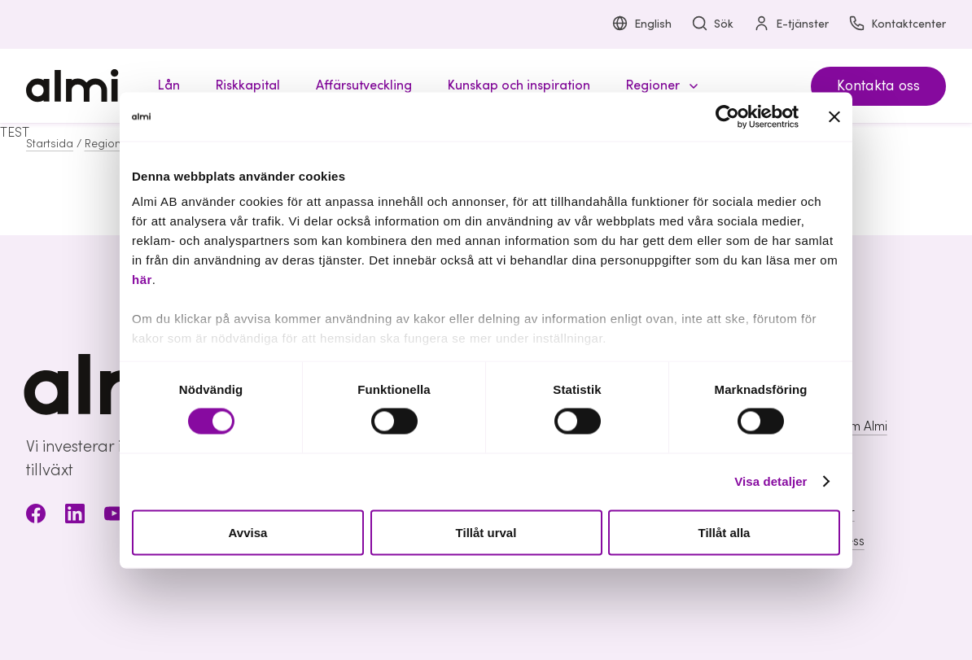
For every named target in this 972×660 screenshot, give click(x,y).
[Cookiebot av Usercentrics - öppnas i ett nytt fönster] (727, 116)
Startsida (49, 144)
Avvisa (248, 532)
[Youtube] (114, 516)
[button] (659, 86)
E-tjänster (791, 25)
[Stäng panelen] (834, 116)
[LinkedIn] (75, 516)
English (641, 25)
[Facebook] (36, 516)
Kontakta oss (878, 85)
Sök (712, 25)
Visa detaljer (770, 481)
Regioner (108, 144)
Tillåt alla (724, 532)
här (142, 279)
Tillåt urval (486, 532)
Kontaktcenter (897, 25)
